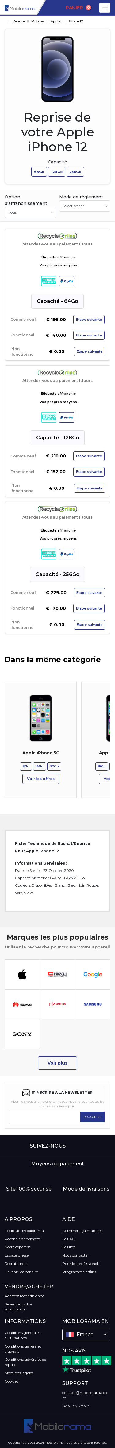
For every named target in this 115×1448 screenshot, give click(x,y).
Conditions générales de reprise (25, 1362)
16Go (40, 766)
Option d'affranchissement (26, 200)
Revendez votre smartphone (18, 1307)
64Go (39, 172)
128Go (57, 172)
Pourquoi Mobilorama (24, 1230)
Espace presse (17, 1255)
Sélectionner (73, 205)
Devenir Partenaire (21, 1271)
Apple (55, 21)
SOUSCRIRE (92, 1117)
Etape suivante (89, 319)
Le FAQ (68, 1239)
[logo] (17, 7)
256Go (75, 172)
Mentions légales (19, 1373)
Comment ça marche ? (83, 1230)
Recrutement (16, 1263)
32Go (54, 766)
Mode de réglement (81, 197)
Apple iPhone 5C (40, 752)
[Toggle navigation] (104, 8)
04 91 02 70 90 (75, 1406)
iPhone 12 (75, 21)
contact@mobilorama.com (84, 1395)
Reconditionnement (22, 1239)
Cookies (11, 1381)
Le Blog (68, 1247)
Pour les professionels (80, 1263)
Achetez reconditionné (24, 1295)
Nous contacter (75, 1255)
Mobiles (37, 21)
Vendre (19, 21)
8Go (25, 766)
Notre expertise (18, 1247)
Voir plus (57, 1063)
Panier (78, 7)
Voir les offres (41, 778)
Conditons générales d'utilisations (22, 1335)
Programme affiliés (79, 1271)
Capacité (57, 162)
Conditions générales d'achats (23, 1349)
